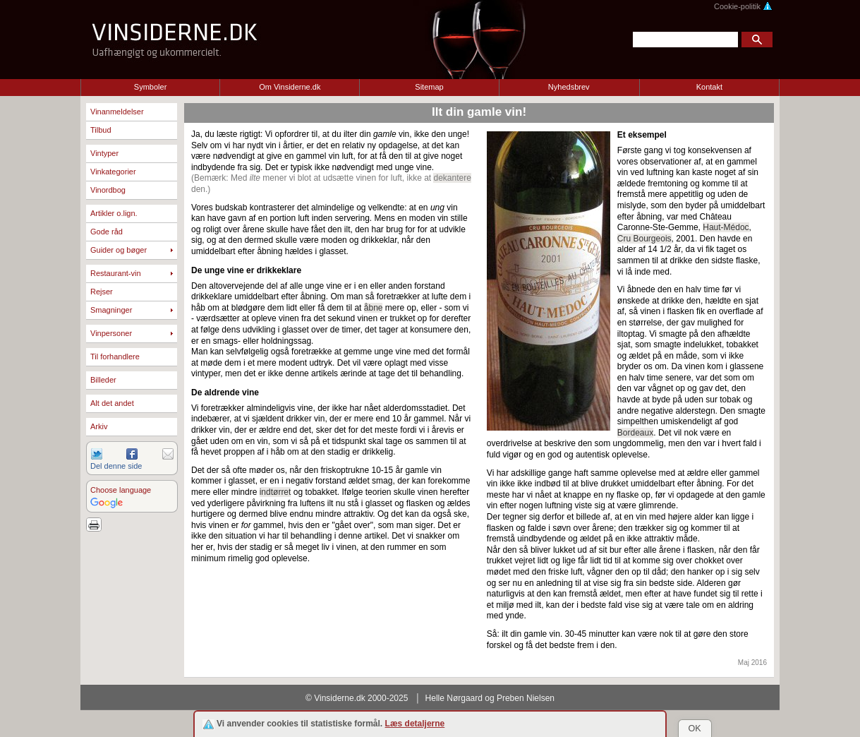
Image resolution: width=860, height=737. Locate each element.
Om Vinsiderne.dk (289, 87)
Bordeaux (635, 433)
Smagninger (111, 310)
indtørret (275, 492)
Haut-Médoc (726, 227)
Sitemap (429, 87)
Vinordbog (108, 190)
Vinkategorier (113, 171)
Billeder (103, 380)
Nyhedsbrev (569, 87)
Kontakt (709, 87)
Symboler (150, 87)
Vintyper (104, 153)
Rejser (101, 291)
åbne (373, 308)
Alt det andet (112, 403)
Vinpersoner (111, 333)
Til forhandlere (115, 356)
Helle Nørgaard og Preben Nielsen (490, 698)
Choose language (120, 490)
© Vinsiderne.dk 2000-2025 (356, 698)
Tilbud (100, 130)
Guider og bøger (118, 250)
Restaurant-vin (115, 273)
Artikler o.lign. (114, 213)
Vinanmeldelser (117, 111)
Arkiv (98, 426)
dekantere (452, 178)
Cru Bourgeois (644, 239)
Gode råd (106, 231)
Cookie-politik (743, 6)
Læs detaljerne (415, 724)
